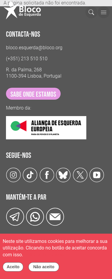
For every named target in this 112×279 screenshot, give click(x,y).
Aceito (13, 269)
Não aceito (43, 269)
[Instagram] (13, 175)
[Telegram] (15, 216)
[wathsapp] (35, 216)
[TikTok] (30, 175)
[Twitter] (63, 175)
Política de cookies (44, 257)
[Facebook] (46, 175)
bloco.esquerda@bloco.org (34, 47)
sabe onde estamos (33, 94)
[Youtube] (96, 175)
